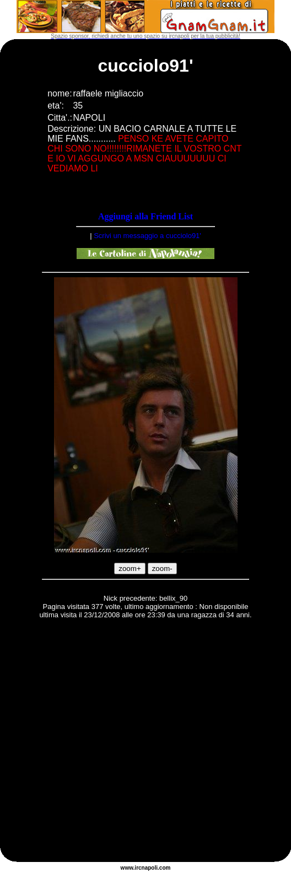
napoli (150, 868)
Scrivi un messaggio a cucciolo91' (147, 235)
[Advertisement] (103, 742)
